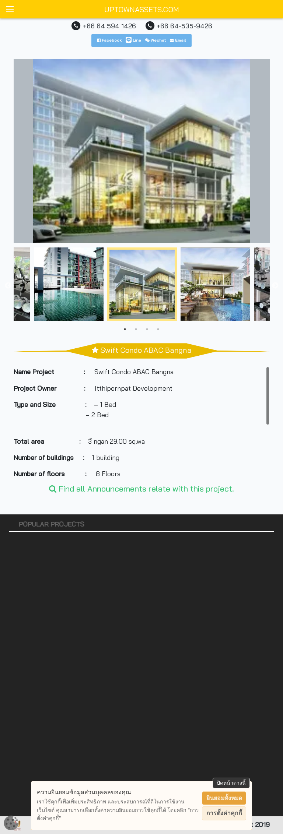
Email (178, 40)
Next (275, 285)
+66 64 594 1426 (109, 26)
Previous (8, 285)
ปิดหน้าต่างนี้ (231, 783)
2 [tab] (136, 329)
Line (133, 40)
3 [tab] (147, 329)
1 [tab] (125, 329)
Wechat (155, 40)
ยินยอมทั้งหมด (224, 798)
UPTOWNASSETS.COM (141, 9)
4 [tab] (158, 329)
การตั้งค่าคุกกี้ (224, 813)
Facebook (109, 40)
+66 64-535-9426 (184, 26)
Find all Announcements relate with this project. (141, 488)
